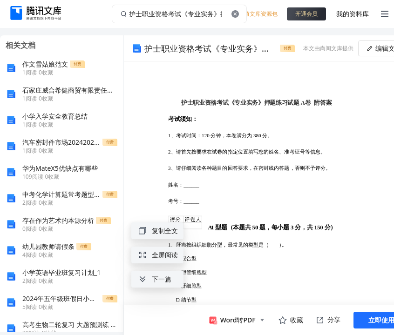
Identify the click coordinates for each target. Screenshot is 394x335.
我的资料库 (352, 13)
